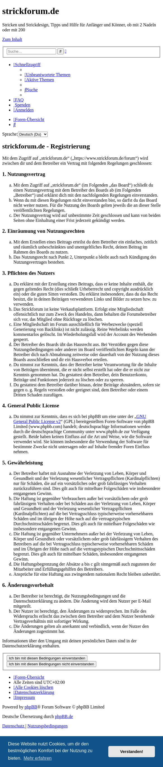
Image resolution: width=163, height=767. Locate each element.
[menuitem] (47, 74)
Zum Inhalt (12, 39)
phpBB (31, 707)
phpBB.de (64, 716)
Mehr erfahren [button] (37, 758)
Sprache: (10, 134)
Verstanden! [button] (131, 751)
